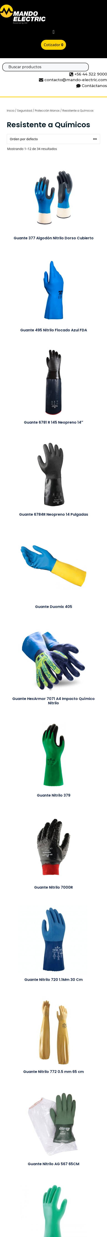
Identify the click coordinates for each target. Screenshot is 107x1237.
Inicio (10, 110)
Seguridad (24, 110)
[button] (53, 32)
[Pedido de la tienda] (53, 139)
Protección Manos (47, 110)
